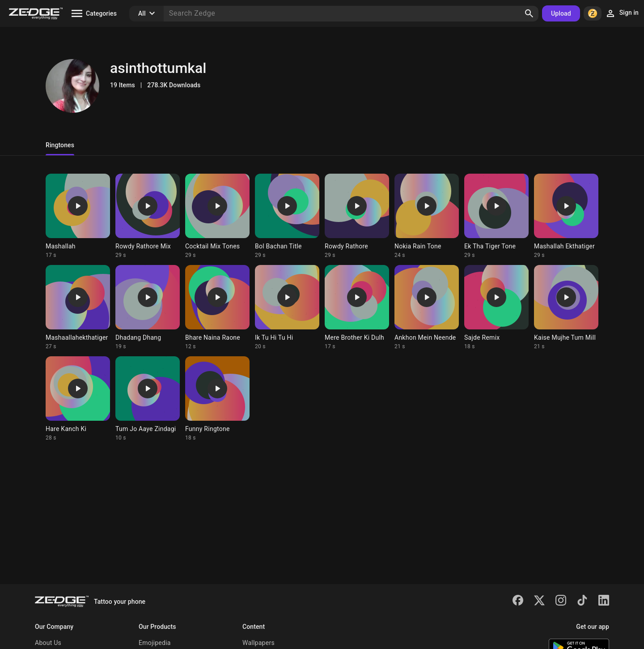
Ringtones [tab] (60, 145)
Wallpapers (258, 642)
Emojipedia (155, 642)
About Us (48, 642)
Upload (561, 13)
